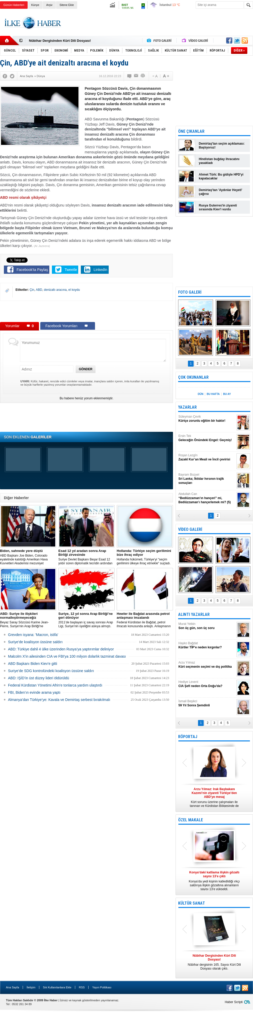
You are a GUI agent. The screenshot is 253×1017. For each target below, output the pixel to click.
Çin (32, 290)
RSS (82, 987)
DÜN (200, 394)
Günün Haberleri (13, 4)
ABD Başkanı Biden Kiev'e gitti (32, 664)
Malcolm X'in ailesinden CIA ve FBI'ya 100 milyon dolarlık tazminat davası (67, 656)
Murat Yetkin (206, 626)
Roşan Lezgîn (206, 457)
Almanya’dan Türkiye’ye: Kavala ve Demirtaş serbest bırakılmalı (59, 700)
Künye (35, 4)
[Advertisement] (86, 311)
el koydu (74, 290)
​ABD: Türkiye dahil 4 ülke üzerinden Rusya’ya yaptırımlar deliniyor (61, 649)
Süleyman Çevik (206, 419)
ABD (39, 290)
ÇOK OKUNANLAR (193, 377)
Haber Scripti (234, 1002)
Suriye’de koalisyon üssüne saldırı (35, 642)
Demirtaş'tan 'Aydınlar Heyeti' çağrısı (220, 192)
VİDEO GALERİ (190, 529)
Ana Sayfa (12, 987)
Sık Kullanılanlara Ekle (57, 987)
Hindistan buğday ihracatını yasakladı (219, 161)
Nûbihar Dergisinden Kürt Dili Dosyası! (60, 41)
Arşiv (49, 4)
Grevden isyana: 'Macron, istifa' (33, 635)
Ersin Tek (206, 438)
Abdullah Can (206, 498)
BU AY (227, 394)
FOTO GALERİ (189, 292)
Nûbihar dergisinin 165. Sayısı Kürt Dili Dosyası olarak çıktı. (214, 962)
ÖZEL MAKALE (190, 819)
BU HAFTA (213, 394)
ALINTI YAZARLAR (194, 614)
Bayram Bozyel (206, 479)
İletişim (31, 987)
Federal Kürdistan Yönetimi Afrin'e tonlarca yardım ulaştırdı (55, 685)
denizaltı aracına (55, 290)
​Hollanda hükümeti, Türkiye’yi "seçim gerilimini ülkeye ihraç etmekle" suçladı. (145, 557)
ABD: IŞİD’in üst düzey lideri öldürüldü (38, 678)
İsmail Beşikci (206, 703)
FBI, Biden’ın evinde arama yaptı (34, 692)
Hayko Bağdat (206, 645)
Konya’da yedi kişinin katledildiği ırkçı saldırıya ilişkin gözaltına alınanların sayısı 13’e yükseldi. (214, 881)
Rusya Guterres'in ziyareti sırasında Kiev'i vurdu (218, 207)
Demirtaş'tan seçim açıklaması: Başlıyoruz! (222, 145)
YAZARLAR (187, 407)
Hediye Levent (206, 684)
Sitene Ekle (66, 4)
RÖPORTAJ (187, 736)
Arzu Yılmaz (206, 665)
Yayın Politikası (101, 987)
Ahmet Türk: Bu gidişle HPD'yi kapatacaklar (221, 176)
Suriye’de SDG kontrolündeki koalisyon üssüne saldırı (51, 671)
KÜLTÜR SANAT (191, 903)
